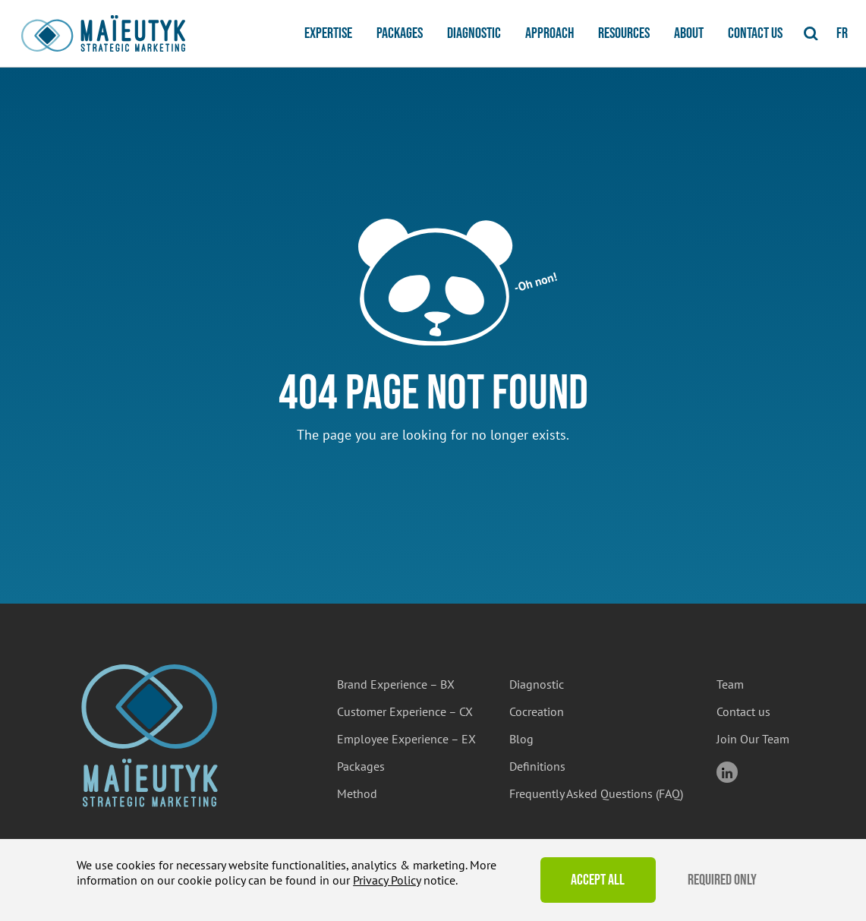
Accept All (598, 880)
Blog (521, 738)
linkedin (727, 772)
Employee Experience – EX (406, 738)
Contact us (755, 33)
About (689, 33)
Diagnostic (474, 33)
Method (357, 793)
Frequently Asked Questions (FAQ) (596, 793)
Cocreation (536, 711)
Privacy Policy (386, 880)
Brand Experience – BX (396, 684)
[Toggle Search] (811, 34)
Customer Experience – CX (405, 711)
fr (842, 33)
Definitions (537, 766)
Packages (399, 33)
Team (730, 684)
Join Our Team (752, 738)
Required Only (722, 880)
